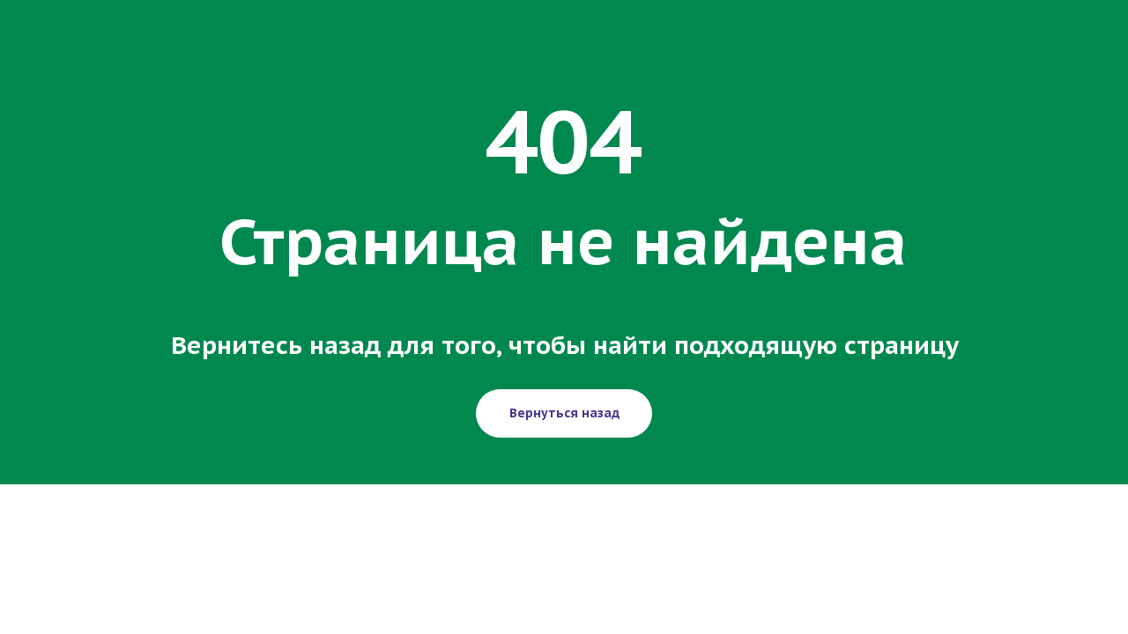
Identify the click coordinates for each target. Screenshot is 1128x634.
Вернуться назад (564, 413)
